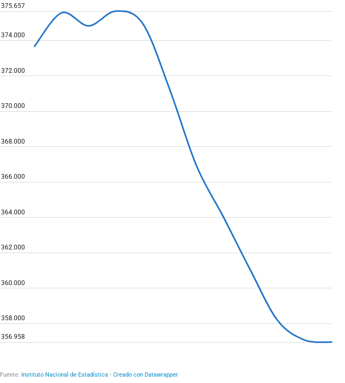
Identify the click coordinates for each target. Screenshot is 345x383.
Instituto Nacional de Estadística (64, 374)
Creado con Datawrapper (145, 374)
